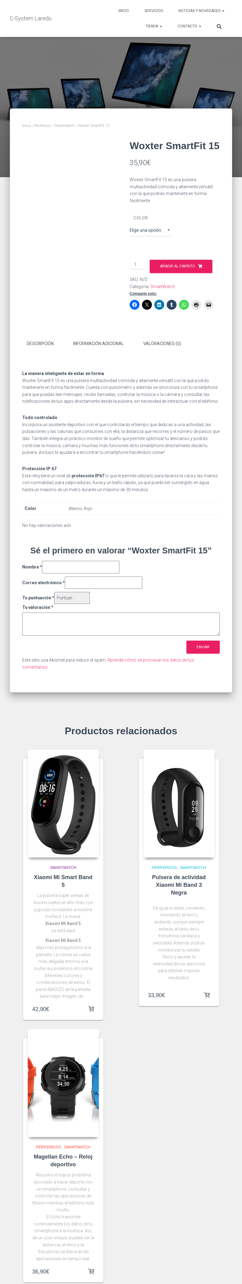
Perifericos (42, 126)
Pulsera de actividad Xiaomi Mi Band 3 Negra (179, 884)
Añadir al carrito (177, 266)
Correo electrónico (43, 581)
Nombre (32, 566)
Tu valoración (37, 606)
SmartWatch (64, 126)
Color (140, 217)
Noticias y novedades (201, 11)
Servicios (153, 11)
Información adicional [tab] (98, 343)
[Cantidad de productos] (137, 265)
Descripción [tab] (40, 343)
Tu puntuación (38, 597)
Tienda (153, 26)
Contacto (189, 26)
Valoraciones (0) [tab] (162, 343)
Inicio (124, 11)
